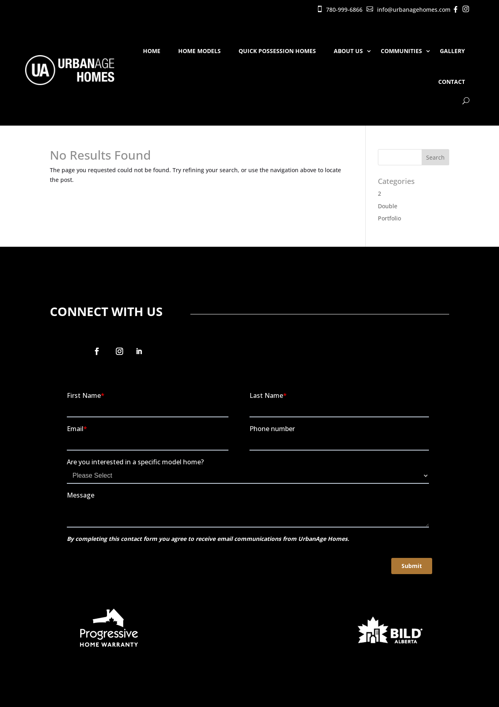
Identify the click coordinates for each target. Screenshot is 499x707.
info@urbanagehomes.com (413, 9)
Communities (401, 51)
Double (387, 206)
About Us (348, 51)
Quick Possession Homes (277, 51)
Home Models (199, 51)
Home (151, 51)
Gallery (452, 51)
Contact (451, 81)
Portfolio (389, 218)
